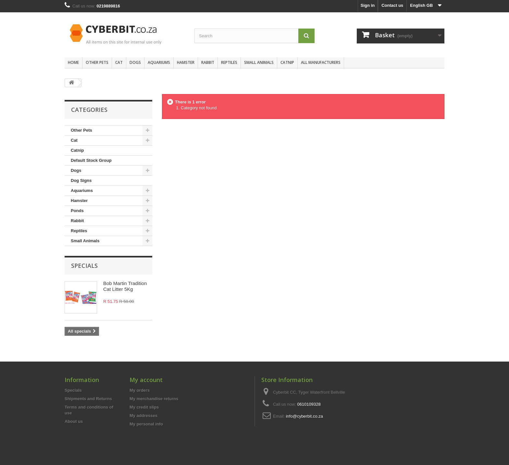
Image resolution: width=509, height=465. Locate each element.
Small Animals (259, 62)
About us (74, 421)
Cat (119, 62)
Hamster (185, 62)
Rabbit (207, 62)
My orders (140, 390)
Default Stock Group (91, 160)
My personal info (146, 424)
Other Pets (97, 62)
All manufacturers (321, 62)
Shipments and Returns (88, 398)
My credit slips (144, 407)
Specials (84, 265)
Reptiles (229, 62)
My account (146, 380)
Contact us (392, 5)
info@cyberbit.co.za (304, 416)
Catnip (287, 62)
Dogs (135, 62)
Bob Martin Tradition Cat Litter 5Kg (125, 286)
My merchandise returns (154, 398)
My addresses (143, 415)
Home (73, 62)
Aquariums (159, 62)
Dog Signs (81, 180)
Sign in (368, 5)
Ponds (77, 210)
